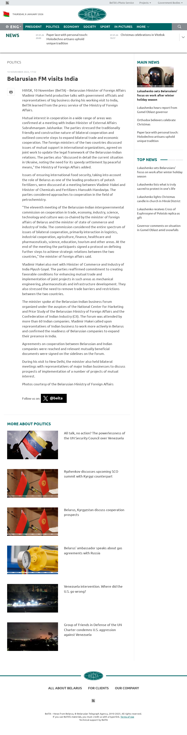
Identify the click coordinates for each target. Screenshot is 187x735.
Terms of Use (127, 717)
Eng (14, 26)
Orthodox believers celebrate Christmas (156, 122)
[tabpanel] (160, 201)
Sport (105, 26)
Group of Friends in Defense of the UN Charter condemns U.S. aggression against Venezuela (93, 629)
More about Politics (29, 424)
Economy (71, 26)
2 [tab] (171, 158)
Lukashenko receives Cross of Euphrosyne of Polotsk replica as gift (158, 213)
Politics (52, 26)
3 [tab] (179, 158)
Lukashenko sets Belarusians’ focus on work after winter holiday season (157, 95)
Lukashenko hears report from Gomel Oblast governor (157, 110)
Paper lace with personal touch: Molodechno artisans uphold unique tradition (157, 137)
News (12, 35)
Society (89, 26)
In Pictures (123, 26)
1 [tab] (164, 158)
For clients (98, 688)
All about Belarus (65, 688)
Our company (127, 688)
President (33, 26)
